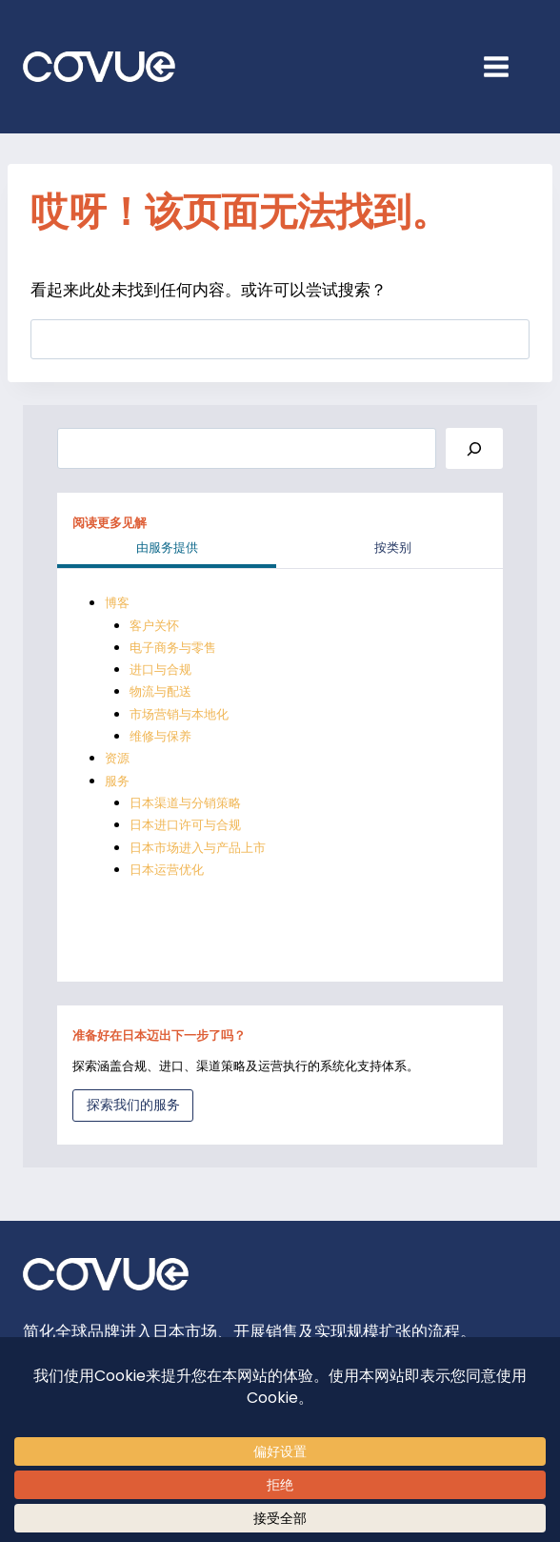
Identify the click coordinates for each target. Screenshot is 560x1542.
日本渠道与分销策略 (185, 803)
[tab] (166, 550)
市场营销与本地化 (179, 714)
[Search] (474, 448)
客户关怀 (154, 626)
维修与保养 (160, 736)
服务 (117, 781)
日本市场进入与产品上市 (198, 848)
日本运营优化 (167, 870)
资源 (117, 758)
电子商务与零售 (173, 648)
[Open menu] (505, 66)
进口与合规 (160, 669)
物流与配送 (160, 691)
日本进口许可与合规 (185, 825)
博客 (117, 603)
